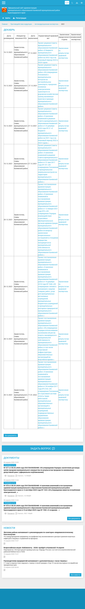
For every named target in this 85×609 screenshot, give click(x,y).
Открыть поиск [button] (72, 2)
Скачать (19, 476)
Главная (5, 24)
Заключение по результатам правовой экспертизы (63, 53)
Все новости (75, 575)
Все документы (11, 435)
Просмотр (9, 476)
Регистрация (19, 18)
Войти (6, 18)
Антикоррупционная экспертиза (46, 24)
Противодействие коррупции (21, 24)
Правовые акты (9, 465)
